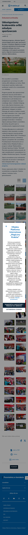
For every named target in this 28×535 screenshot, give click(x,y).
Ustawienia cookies (14, 309)
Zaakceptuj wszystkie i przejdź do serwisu (14, 305)
